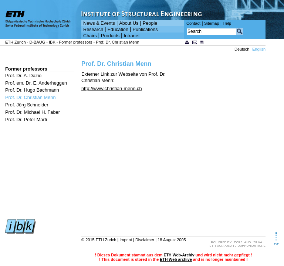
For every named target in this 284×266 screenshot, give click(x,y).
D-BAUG (37, 42)
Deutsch (241, 49)
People (150, 23)
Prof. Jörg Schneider (26, 105)
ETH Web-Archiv (178, 255)
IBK (52, 42)
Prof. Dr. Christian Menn (117, 42)
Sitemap (211, 23)
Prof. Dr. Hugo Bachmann (32, 90)
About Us (128, 23)
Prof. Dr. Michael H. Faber (32, 112)
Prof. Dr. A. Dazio (23, 75)
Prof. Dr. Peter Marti (26, 119)
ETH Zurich (15, 42)
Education (118, 29)
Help (227, 23)
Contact (193, 23)
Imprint (125, 240)
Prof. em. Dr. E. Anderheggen (36, 83)
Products (110, 35)
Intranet (132, 35)
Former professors (75, 42)
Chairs (90, 35)
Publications (145, 29)
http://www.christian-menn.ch (111, 88)
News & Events (99, 23)
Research (93, 29)
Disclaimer (144, 240)
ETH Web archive (176, 259)
